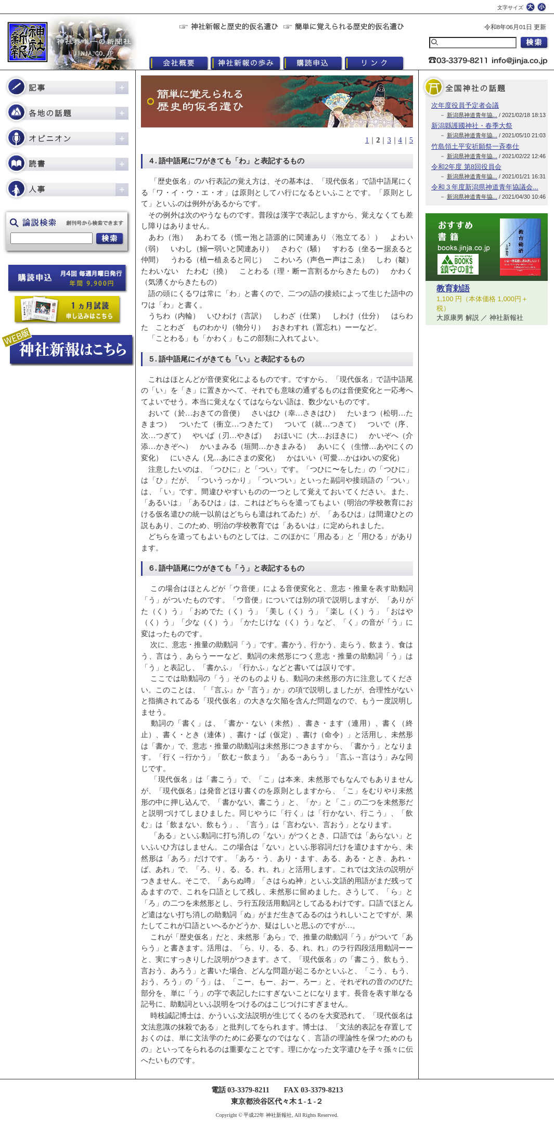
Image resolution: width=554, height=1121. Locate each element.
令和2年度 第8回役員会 (466, 167)
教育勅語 (453, 288)
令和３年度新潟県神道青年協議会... (484, 187)
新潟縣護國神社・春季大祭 (471, 126)
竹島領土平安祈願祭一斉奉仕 (475, 146)
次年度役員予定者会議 (465, 105)
